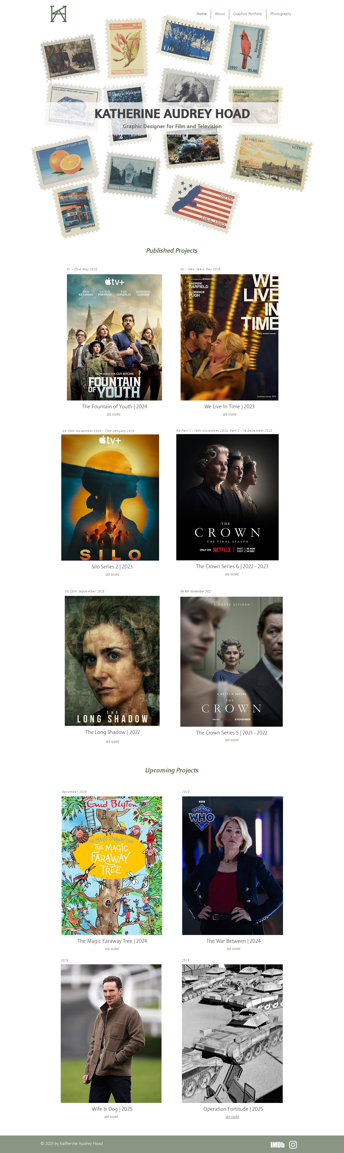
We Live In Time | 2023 (230, 406)
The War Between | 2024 (233, 941)
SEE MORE (112, 742)
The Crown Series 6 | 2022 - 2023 (232, 566)
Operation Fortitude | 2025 (233, 1109)
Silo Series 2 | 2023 (112, 566)
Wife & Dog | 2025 (112, 1109)
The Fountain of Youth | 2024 (114, 406)
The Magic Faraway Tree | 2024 (112, 941)
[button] (247, 14)
